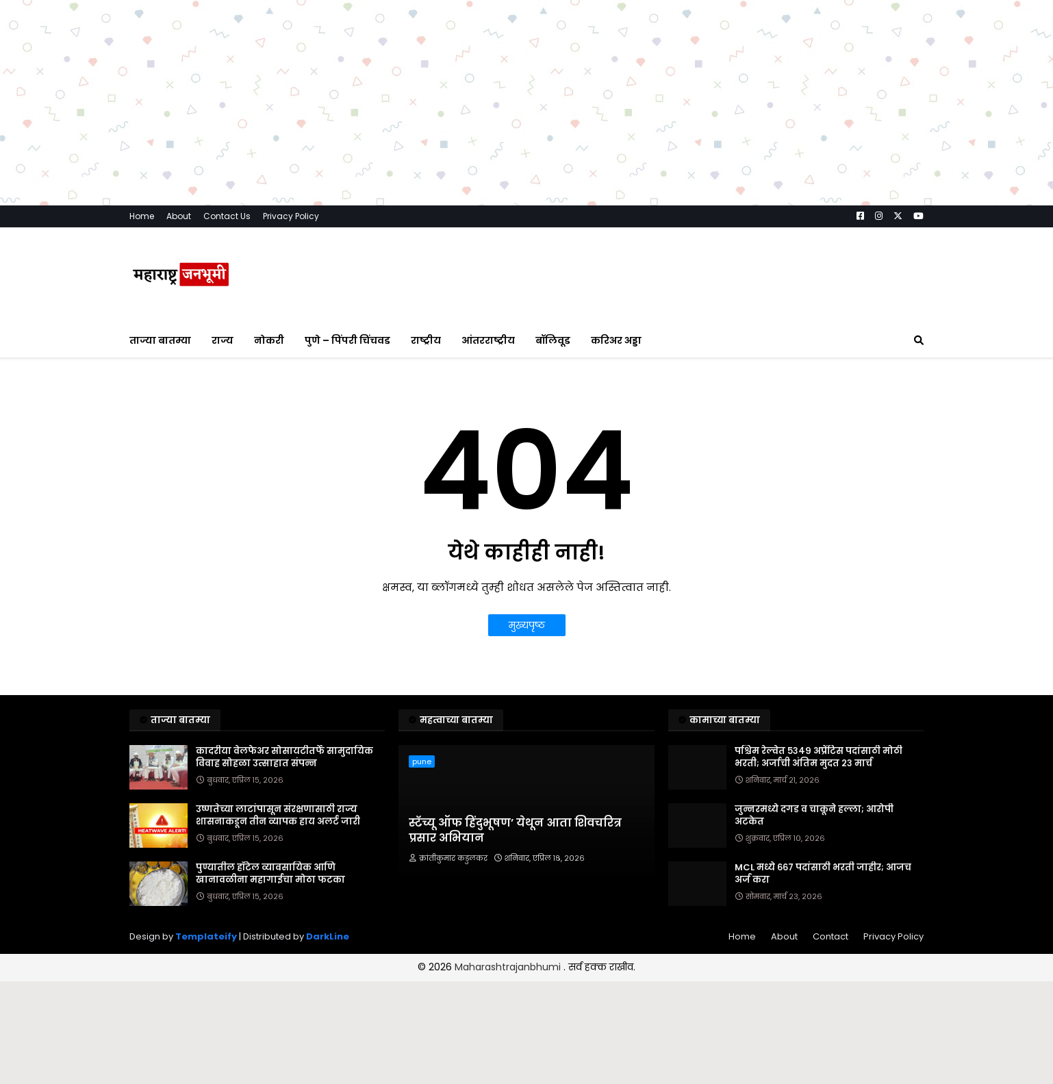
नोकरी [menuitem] (269, 340)
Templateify (206, 936)
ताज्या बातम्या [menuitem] (160, 340)
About (178, 216)
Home (141, 216)
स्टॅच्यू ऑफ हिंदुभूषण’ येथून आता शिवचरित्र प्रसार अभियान (515, 831)
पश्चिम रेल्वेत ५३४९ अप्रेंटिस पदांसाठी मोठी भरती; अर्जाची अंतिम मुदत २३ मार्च (818, 757)
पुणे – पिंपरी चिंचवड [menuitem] (347, 340)
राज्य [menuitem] (222, 340)
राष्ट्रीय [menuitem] (426, 340)
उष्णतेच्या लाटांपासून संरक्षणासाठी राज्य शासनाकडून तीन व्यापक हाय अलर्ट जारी (278, 815)
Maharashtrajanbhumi (509, 967)
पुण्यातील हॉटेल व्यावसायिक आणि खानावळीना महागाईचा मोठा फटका (270, 873)
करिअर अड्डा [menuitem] (616, 340)
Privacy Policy (291, 216)
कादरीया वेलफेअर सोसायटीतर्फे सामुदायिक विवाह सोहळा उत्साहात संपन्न (284, 757)
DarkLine (327, 936)
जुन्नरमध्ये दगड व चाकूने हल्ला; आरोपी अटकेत (814, 815)
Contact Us (227, 216)
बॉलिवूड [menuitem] (552, 340)
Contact (830, 936)
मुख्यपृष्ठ (527, 625)
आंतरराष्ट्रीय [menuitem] (488, 340)
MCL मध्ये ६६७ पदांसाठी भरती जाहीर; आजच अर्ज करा (823, 873)
